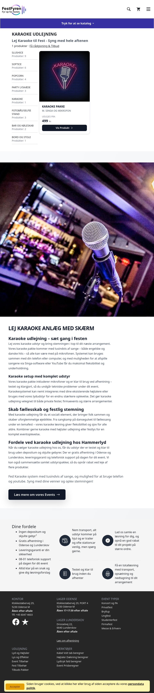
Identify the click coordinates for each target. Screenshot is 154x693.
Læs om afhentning (68, 640)
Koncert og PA (110, 603)
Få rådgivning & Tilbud (44, 46)
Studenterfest (109, 620)
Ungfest (106, 615)
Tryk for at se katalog (78, 23)
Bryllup (106, 611)
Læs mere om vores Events (37, 494)
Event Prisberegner (68, 665)
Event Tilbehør (20, 661)
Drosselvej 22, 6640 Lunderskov (66, 625)
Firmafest (107, 624)
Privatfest (107, 607)
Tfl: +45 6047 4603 (22, 614)
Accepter (15, 686)
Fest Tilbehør (19, 665)
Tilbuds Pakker (20, 669)
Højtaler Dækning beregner (72, 657)
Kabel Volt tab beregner (70, 653)
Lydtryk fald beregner (69, 661)
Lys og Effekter (20, 657)
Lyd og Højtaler (20, 653)
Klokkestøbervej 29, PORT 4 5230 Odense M (72, 604)
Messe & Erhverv (111, 628)
